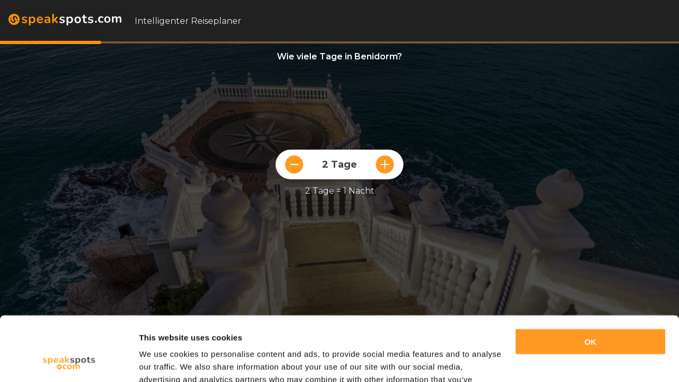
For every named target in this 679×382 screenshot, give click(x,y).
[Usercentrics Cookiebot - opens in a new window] (68, 361)
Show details (163, 361)
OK (591, 281)
